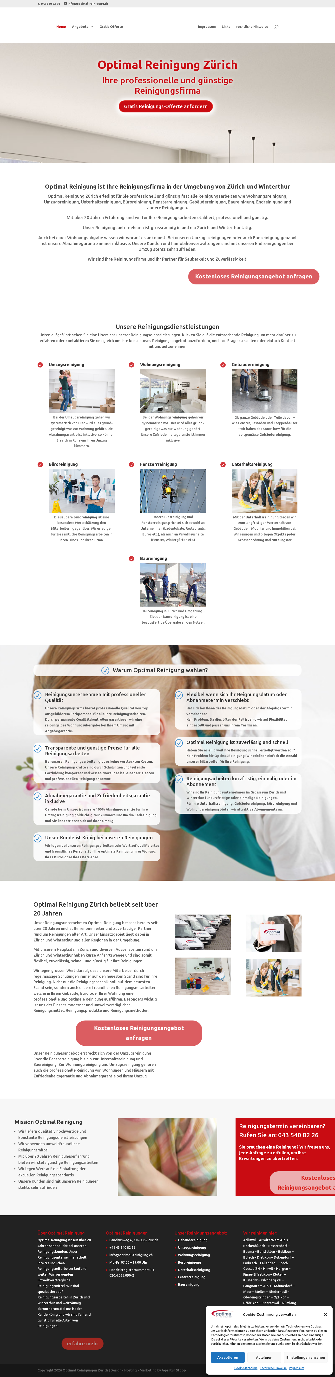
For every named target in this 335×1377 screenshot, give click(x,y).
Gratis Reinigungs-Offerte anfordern (166, 106)
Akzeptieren (227, 1357)
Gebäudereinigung (250, 364)
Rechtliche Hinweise (273, 1368)
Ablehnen (264, 1357)
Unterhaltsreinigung (252, 464)
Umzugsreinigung (66, 364)
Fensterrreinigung (158, 464)
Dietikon (264, 1257)
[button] (325, 1314)
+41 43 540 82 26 (122, 1247)
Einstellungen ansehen (305, 1357)
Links (226, 27)
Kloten (278, 1274)
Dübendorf (282, 1257)
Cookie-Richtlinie (245, 1368)
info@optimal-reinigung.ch (131, 1255)
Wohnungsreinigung (160, 364)
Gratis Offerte (111, 27)
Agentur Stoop (174, 1370)
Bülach (248, 1257)
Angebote (80, 27)
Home (61, 27)
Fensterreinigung (191, 1277)
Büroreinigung (63, 464)
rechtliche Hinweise (252, 27)
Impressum (296, 1368)
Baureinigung (153, 558)
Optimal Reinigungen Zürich (85, 1370)
